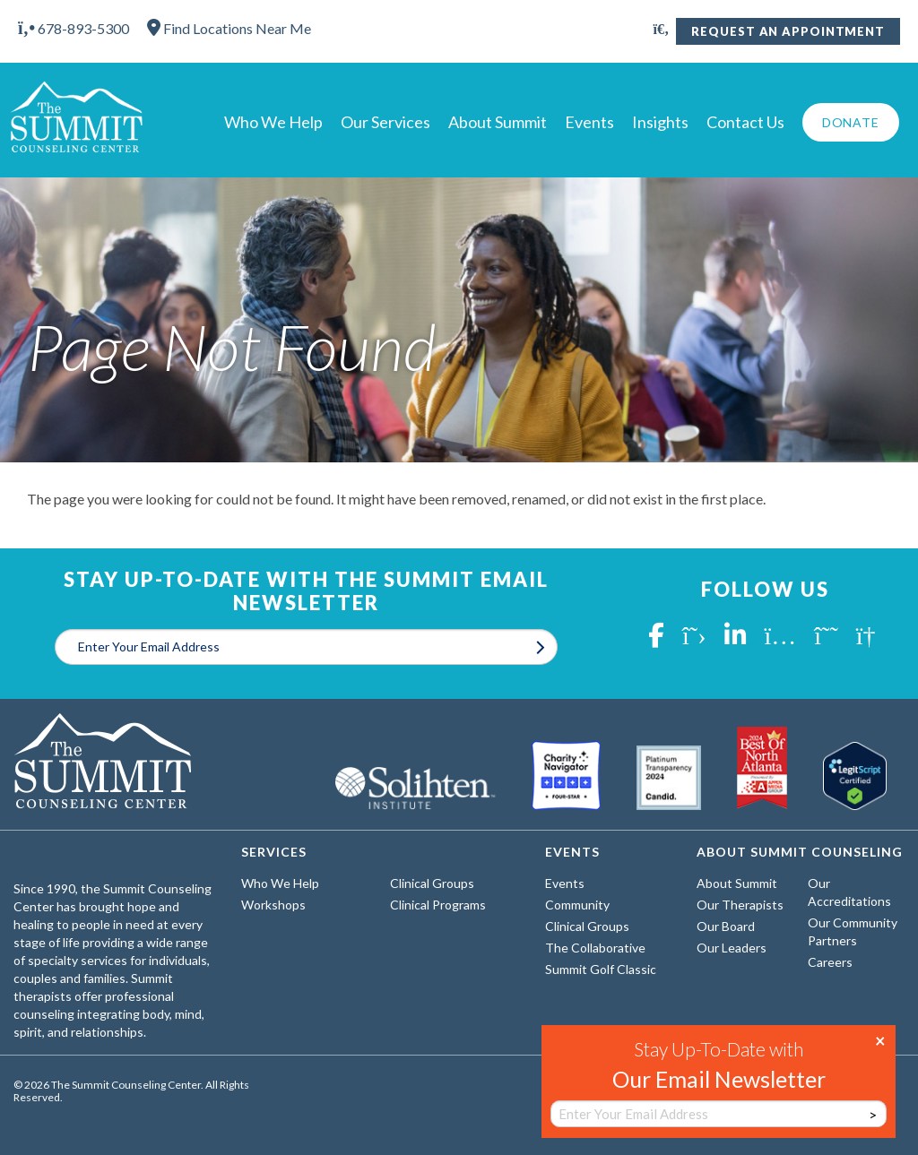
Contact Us (745, 122)
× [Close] (880, 1039)
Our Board (726, 926)
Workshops (273, 904)
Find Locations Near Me (229, 28)
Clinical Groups (432, 883)
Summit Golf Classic (600, 969)
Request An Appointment (788, 31)
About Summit (497, 122)
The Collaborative (595, 947)
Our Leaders (731, 947)
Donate (850, 122)
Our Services (385, 122)
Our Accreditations (849, 892)
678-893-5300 (73, 28)
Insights (660, 122)
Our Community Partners (852, 931)
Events (589, 122)
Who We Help (273, 122)
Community (577, 904)
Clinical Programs (438, 904)
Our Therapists (740, 904)
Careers (830, 962)
